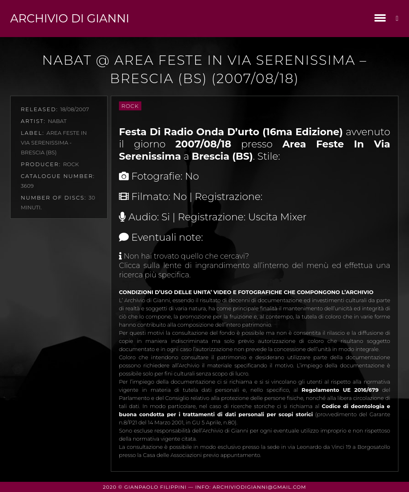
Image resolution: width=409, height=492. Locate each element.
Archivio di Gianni (69, 18)
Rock (130, 106)
